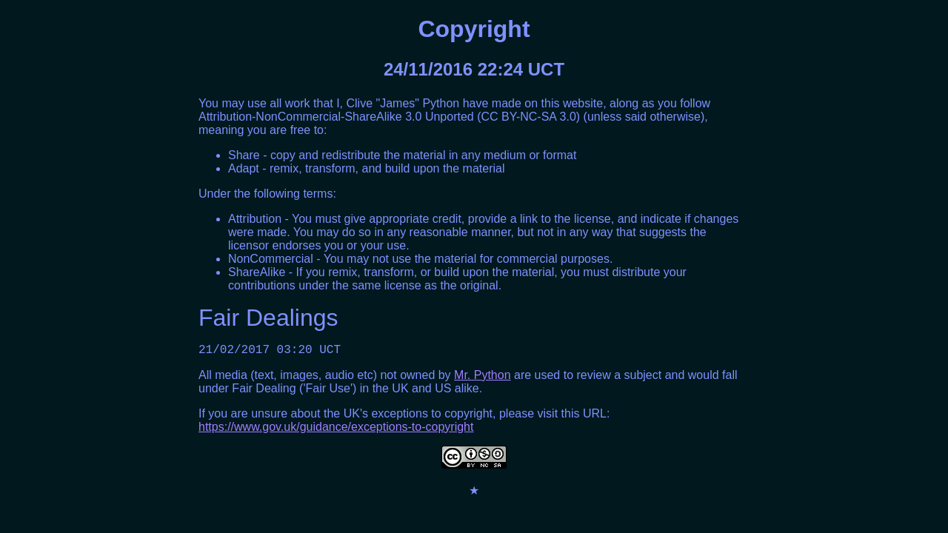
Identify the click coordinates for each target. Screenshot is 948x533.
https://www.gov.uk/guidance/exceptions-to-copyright (335, 429)
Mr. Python (482, 378)
